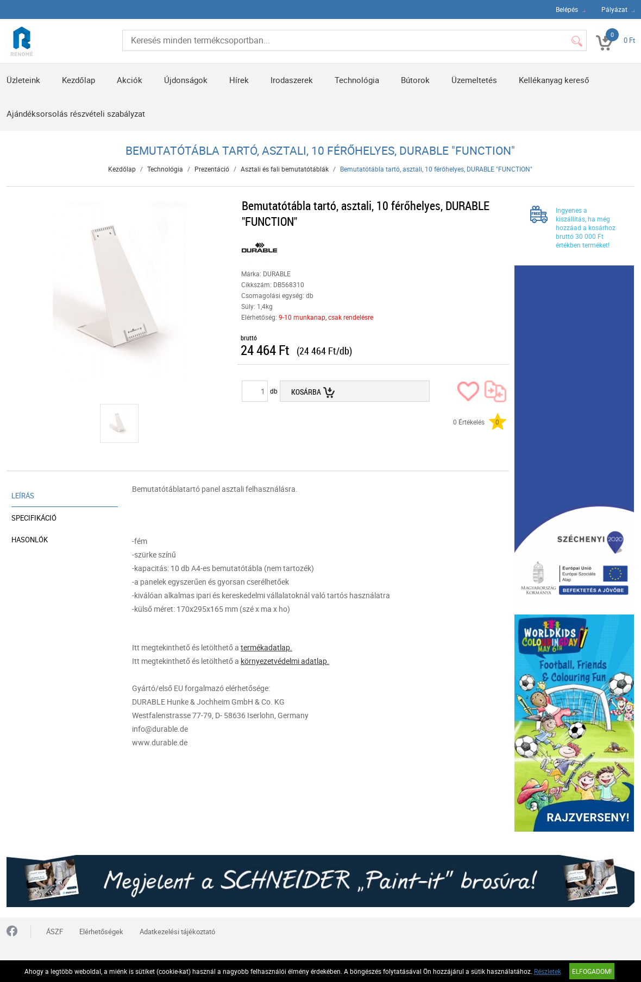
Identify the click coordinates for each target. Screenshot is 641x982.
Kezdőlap (78, 79)
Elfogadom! (592, 971)
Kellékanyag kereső (554, 79)
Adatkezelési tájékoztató (177, 931)
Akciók (129, 79)
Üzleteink (23, 79)
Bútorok (415, 79)
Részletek (547, 971)
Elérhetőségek (101, 931)
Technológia (357, 79)
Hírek (239, 79)
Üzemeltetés (474, 79)
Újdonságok (186, 79)
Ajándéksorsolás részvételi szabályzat (76, 113)
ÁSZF (54, 931)
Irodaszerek (292, 79)
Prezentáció (211, 168)
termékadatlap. (266, 647)
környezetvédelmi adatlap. (285, 661)
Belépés (567, 9)
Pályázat (614, 9)
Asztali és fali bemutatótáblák (285, 168)
